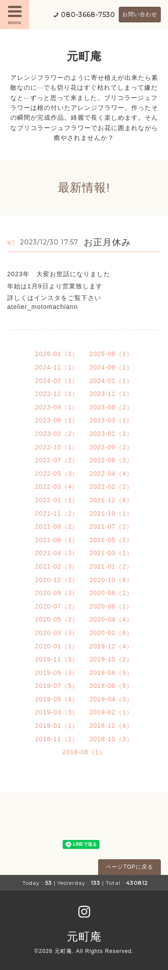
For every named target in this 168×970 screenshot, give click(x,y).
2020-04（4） (111, 619)
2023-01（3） (111, 433)
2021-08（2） (56, 526)
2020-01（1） (56, 646)
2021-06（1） (56, 540)
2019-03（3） (56, 712)
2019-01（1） (56, 725)
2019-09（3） (56, 672)
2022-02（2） (111, 486)
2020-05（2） (56, 619)
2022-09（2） (111, 447)
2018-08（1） (84, 752)
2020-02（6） (111, 632)
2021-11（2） (56, 513)
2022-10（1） (56, 447)
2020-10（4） (111, 579)
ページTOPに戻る (129, 867)
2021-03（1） (111, 553)
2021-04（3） (56, 553)
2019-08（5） (111, 672)
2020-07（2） (56, 606)
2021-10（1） (111, 513)
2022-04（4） (111, 473)
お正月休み (107, 242)
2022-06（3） (111, 460)
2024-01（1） (111, 380)
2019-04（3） (111, 699)
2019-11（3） (56, 659)
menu (15, 14)
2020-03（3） (56, 632)
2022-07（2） (56, 460)
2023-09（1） (56, 407)
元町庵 (84, 56)
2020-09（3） (56, 592)
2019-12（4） (111, 646)
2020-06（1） (111, 606)
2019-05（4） (56, 699)
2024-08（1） (111, 367)
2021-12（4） (111, 500)
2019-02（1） (111, 712)
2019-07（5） (56, 685)
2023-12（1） (56, 393)
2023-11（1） (111, 393)
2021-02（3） (56, 566)
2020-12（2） (56, 579)
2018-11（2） (56, 739)
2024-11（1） (56, 367)
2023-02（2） (56, 433)
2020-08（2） (111, 592)
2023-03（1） (111, 420)
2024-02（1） (56, 380)
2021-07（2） (111, 526)
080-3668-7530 (88, 15)
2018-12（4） (111, 725)
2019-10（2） (111, 659)
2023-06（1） (56, 420)
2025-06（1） (111, 353)
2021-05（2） (111, 540)
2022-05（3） (56, 473)
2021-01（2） (111, 566)
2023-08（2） (111, 407)
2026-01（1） (56, 353)
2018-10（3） (111, 739)
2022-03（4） (56, 486)
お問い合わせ (139, 14)
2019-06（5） (111, 685)
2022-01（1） (56, 500)
